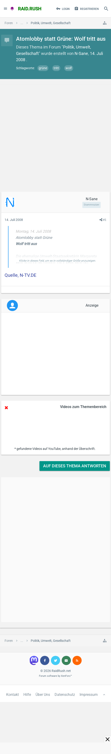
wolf (69, 68)
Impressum (89, 694)
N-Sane (81, 53)
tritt (56, 68)
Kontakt (12, 694)
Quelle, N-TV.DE (20, 275)
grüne (43, 68)
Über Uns (43, 694)
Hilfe (27, 694)
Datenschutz (65, 694)
